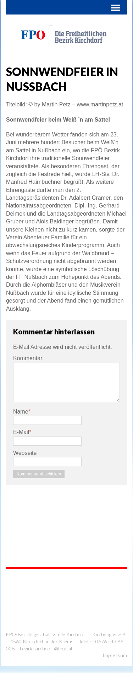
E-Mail (21, 432)
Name (20, 412)
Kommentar (28, 358)
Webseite (25, 453)
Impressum (114, 655)
